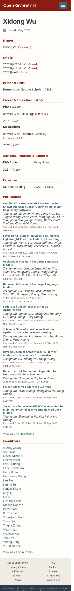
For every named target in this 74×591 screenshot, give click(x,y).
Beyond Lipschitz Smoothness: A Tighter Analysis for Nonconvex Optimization (30, 353)
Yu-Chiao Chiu (12, 223)
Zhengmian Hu (12, 268)
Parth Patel (29, 217)
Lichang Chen (32, 268)
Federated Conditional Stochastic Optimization (25, 308)
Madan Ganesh (13, 505)
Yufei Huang (30, 223)
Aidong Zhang (16, 317)
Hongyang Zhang (28, 272)
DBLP (48, 89)
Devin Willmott (43, 243)
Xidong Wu (10, 213)
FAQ (53, 562)
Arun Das (55, 213)
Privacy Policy (53, 580)
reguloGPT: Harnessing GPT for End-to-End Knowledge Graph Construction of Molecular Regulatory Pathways (32, 207)
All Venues (17, 571)
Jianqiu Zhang (33, 220)
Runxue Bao (11, 513)
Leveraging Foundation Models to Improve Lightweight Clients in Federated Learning (31, 237)
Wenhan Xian (11, 534)
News (18, 580)
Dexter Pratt (52, 220)
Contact (53, 567)
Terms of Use (53, 575)
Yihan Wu (9, 272)
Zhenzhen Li (41, 246)
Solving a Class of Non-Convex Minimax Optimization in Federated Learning (28, 331)
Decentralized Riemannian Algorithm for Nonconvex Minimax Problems (30, 372)
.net (19, 5)
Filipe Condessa (13, 468)
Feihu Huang (26, 391)
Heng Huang (42, 162)
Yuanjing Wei (46, 217)
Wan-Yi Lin (25, 243)
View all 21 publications (18, 434)
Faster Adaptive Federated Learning (27, 387)
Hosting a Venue (18, 567)
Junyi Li (7, 493)
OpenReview (8, 588)
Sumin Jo (24, 213)
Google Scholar (32, 89)
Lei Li (60, 217)
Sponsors (17, 575)
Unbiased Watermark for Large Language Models (30, 263)
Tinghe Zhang (12, 217)
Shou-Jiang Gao (13, 220)
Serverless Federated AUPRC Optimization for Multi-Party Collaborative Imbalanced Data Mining (33, 410)
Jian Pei (44, 416)
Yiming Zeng (39, 213)
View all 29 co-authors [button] (18, 552)
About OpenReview (17, 562)
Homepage (11, 89)
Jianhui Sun (25, 314)
